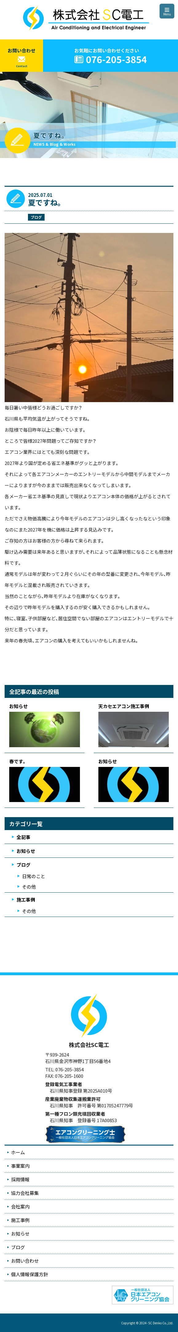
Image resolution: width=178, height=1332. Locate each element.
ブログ (36, 217)
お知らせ (26, 851)
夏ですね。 (45, 202)
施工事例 (26, 899)
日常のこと (33, 876)
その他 (29, 886)
